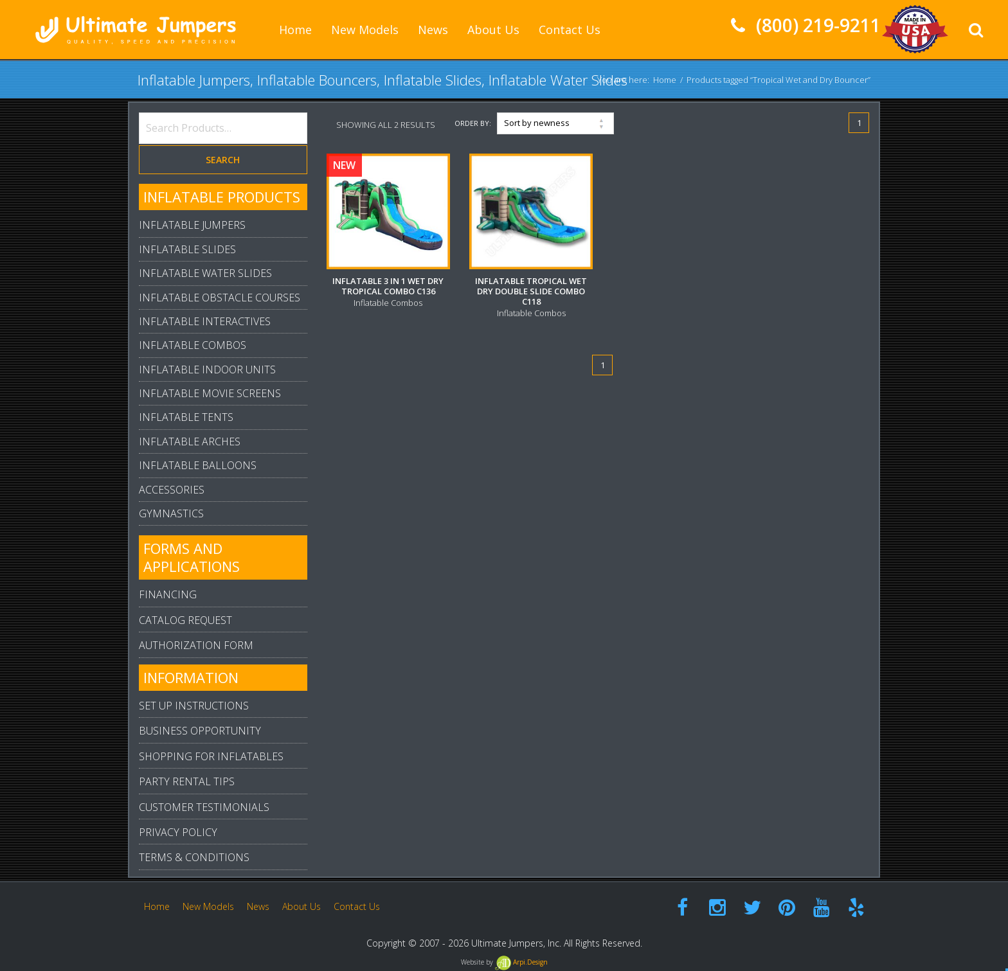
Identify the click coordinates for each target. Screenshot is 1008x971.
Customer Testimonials (204, 807)
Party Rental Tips (187, 781)
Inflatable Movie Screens (210, 393)
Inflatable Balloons (197, 465)
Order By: (473, 123)
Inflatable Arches (189, 441)
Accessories (171, 490)
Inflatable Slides (187, 249)
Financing (168, 594)
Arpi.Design (521, 962)
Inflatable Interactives (205, 321)
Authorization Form (196, 645)
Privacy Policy (178, 832)
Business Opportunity (200, 731)
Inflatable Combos (192, 345)
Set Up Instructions (194, 706)
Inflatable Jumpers (192, 225)
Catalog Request (185, 620)
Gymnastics (171, 513)
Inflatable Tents (186, 417)
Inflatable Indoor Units (207, 369)
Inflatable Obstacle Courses (219, 297)
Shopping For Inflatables (211, 756)
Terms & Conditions (194, 857)
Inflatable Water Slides (205, 273)
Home (664, 79)
